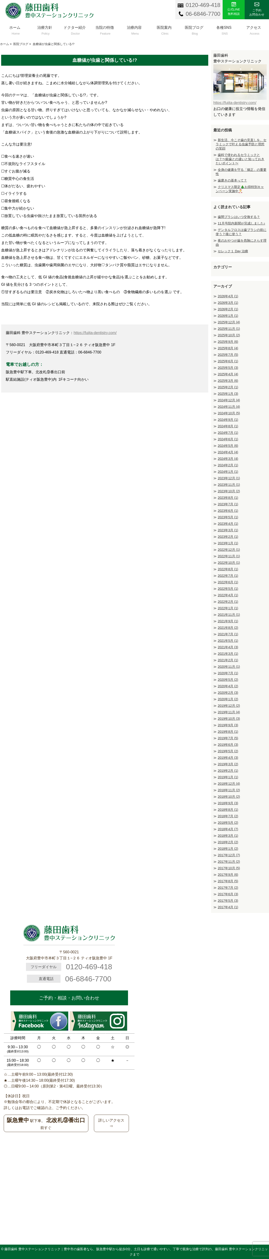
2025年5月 (228, 368)
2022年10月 (229, 563)
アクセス (254, 29)
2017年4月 (228, 907)
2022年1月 (228, 608)
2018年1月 (228, 848)
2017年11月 (229, 861)
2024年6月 (228, 439)
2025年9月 (228, 342)
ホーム (15, 29)
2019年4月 (228, 757)
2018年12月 (229, 783)
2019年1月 (228, 777)
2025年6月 (228, 361)
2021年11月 (229, 615)
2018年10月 (229, 796)
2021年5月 (228, 640)
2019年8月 (228, 731)
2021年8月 (228, 628)
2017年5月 (228, 900)
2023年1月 (228, 543)
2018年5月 (228, 822)
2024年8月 (228, 426)
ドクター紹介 (75, 29)
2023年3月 (228, 530)
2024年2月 (228, 465)
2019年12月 (229, 705)
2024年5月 (228, 446)
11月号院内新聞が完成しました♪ (241, 223)
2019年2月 (228, 770)
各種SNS (224, 29)
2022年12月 (229, 550)
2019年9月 (228, 725)
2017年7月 (228, 887)
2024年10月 (229, 413)
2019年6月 (228, 744)
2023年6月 (228, 511)
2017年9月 (228, 874)
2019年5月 (228, 751)
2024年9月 (228, 420)
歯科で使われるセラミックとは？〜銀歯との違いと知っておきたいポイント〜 (240, 159)
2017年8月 (228, 881)
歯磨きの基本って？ (232, 180)
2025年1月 (228, 394)
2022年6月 (228, 582)
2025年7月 (228, 355)
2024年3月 (228, 459)
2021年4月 (228, 647)
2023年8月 (228, 498)
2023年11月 (229, 485)
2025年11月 (229, 329)
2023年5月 (228, 517)
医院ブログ (194, 29)
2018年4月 (228, 829)
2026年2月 (228, 309)
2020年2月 (228, 692)
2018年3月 (228, 835)
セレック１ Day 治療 (233, 251)
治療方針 (45, 29)
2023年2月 (228, 537)
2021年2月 (228, 660)
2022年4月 (228, 595)
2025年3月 (228, 381)
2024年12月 (229, 400)
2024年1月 (228, 472)
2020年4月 (228, 686)
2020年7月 (228, 673)
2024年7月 (228, 433)
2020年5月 (228, 679)
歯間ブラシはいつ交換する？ (239, 217)
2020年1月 (228, 699)
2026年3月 (228, 303)
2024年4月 (228, 452)
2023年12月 (229, 478)
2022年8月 (228, 569)
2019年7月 (228, 738)
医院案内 (164, 29)
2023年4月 (228, 524)
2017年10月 (229, 868)
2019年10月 (229, 718)
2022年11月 (229, 556)
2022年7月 (228, 576)
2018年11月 (229, 790)
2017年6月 (228, 894)
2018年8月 (228, 809)
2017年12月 (229, 855)
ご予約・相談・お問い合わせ (69, 997)
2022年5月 (228, 589)
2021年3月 (228, 653)
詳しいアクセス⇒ (111, 1123)
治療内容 (134, 29)
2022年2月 (228, 602)
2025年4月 (228, 374)
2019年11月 (229, 712)
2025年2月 (228, 387)
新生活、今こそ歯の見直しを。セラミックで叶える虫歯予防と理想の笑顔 (241, 144)
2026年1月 (228, 316)
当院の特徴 (104, 29)
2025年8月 (228, 348)
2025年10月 (229, 335)
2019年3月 (228, 764)
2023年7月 (228, 504)
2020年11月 (229, 666)
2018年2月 (228, 842)
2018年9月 (228, 803)
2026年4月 (228, 296)
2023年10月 (229, 491)
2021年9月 (228, 621)
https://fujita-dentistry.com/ (95, 333)
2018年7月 (228, 816)
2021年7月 (228, 634)
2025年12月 (229, 322)
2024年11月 (229, 407)
